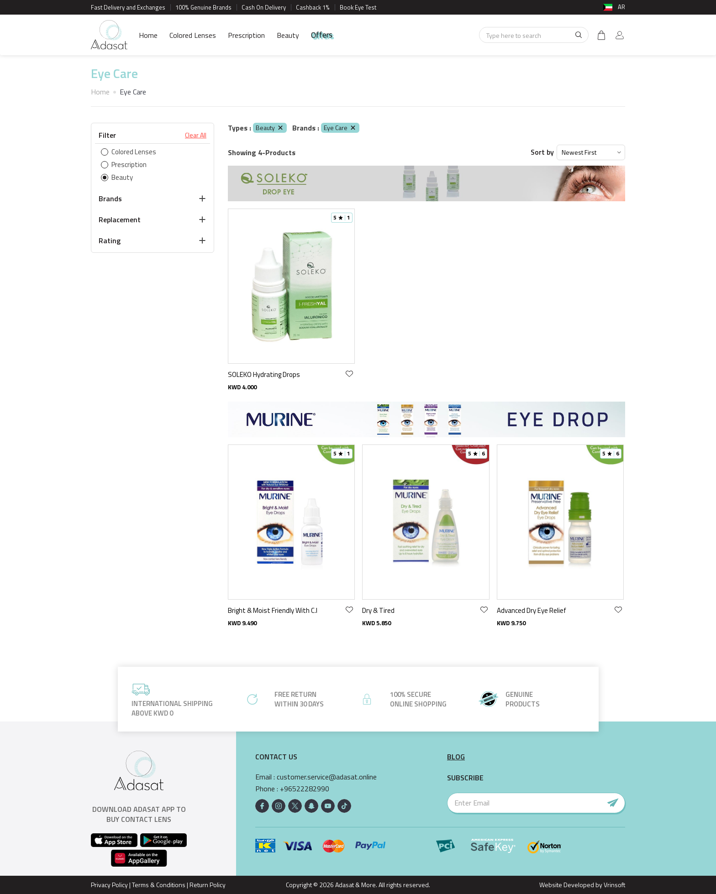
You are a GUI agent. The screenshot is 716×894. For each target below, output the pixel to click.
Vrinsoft (613, 884)
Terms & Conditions (158, 884)
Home (148, 35)
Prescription (246, 35)
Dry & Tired (378, 610)
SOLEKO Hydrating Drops (264, 374)
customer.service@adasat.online (327, 777)
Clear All (195, 135)
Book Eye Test (358, 7)
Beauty (288, 35)
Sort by (542, 152)
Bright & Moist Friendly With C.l (272, 610)
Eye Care (340, 127)
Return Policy (208, 884)
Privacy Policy (109, 884)
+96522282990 (304, 789)
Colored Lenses (192, 35)
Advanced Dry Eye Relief (531, 610)
